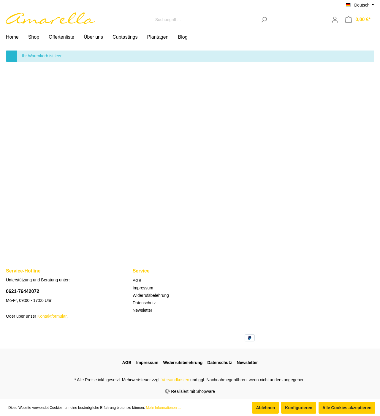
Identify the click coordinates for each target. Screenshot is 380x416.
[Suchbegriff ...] (204, 19)
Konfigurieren (298, 407)
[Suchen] (264, 19)
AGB (137, 280)
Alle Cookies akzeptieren (346, 407)
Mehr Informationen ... (163, 408)
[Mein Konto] (335, 19)
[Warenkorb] (358, 19)
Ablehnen (265, 407)
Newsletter (142, 310)
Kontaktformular (51, 316)
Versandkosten (175, 379)
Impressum (143, 288)
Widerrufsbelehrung (151, 295)
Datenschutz (144, 302)
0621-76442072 (22, 291)
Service (141, 270)
